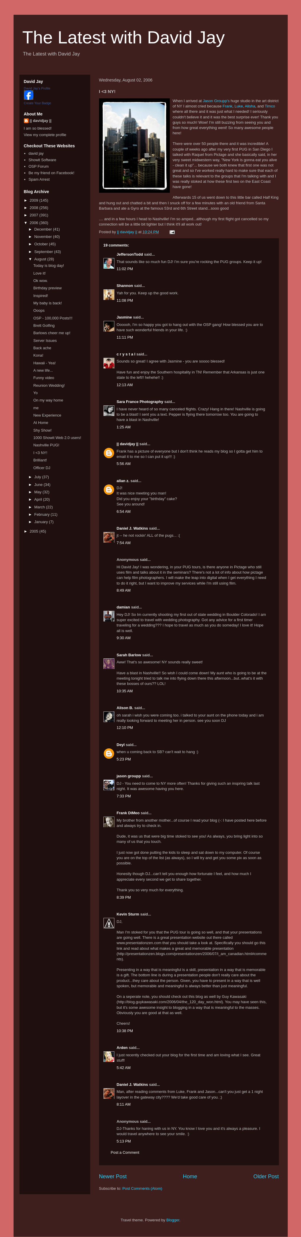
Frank (227, 106)
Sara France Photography (140, 401)
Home (190, 1176)
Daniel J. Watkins (132, 528)
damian (123, 607)
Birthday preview (47, 288)
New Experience (47, 415)
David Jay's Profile (37, 88)
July (38, 477)
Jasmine (124, 317)
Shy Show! (42, 430)
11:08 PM (125, 300)
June (39, 484)
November (43, 236)
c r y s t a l (126, 354)
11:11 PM (125, 337)
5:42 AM (124, 1067)
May (38, 492)
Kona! (38, 355)
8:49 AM (124, 590)
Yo (35, 393)
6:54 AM (124, 511)
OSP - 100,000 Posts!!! (53, 318)
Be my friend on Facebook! (51, 173)
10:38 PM (125, 1031)
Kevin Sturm (128, 914)
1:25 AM (124, 427)
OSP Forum (39, 166)
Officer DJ (41, 468)
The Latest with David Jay (123, 37)
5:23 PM (124, 759)
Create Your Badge (37, 103)
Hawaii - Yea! (44, 363)
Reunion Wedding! (49, 385)
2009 (35, 200)
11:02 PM (125, 269)
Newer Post (113, 1176)
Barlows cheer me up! (51, 333)
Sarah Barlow (129, 655)
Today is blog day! (48, 265)
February (42, 514)
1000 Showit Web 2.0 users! (57, 437)
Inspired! (40, 295)
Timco (270, 106)
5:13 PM (124, 1141)
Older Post (266, 1176)
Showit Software (42, 160)
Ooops (39, 310)
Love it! (39, 273)
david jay (36, 153)
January (41, 522)
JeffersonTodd (130, 254)
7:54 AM (124, 543)
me (36, 408)
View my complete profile (45, 135)
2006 (35, 223)
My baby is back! (47, 303)
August (40, 259)
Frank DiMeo (128, 813)
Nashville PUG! (46, 445)
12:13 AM (125, 385)
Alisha (250, 106)
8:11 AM (124, 1104)
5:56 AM (124, 463)
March (40, 507)
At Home (40, 422)
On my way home (48, 400)
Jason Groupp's (216, 101)
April (38, 499)
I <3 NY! (40, 453)
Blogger (172, 1220)
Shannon (125, 285)
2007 (35, 215)
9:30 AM (124, 638)
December (43, 229)
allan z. (123, 481)
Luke (239, 106)
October (41, 244)
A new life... (43, 370)
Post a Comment (125, 1152)
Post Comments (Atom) (142, 1188)
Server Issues (45, 340)
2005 (35, 531)
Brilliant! (40, 460)
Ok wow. (40, 280)
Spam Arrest (39, 179)
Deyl (121, 744)
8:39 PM (124, 897)
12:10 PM (125, 727)
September (44, 251)
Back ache (42, 348)
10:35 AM (125, 691)
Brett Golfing (44, 325)
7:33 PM (124, 796)
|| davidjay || (128, 444)
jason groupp (129, 776)
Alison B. (125, 708)
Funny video (43, 378)
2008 (35, 207)
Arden (122, 1047)
